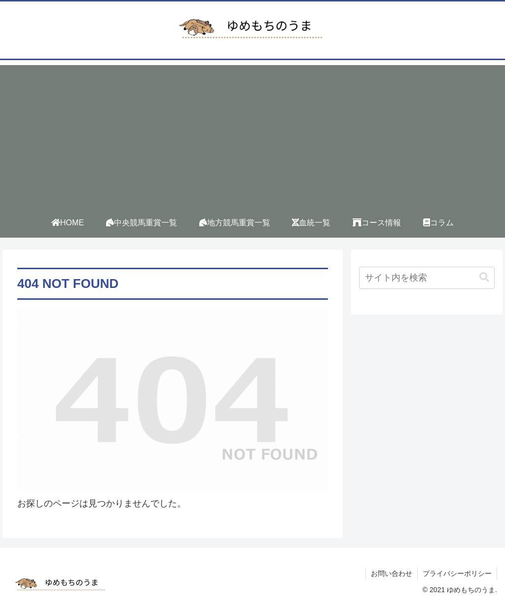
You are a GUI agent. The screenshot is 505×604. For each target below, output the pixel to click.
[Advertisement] (252, 134)
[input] (426, 278)
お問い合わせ (391, 573)
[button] (484, 277)
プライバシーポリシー (457, 573)
